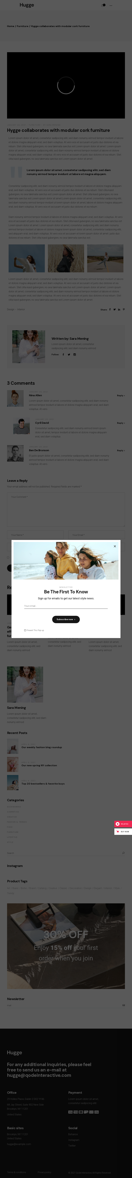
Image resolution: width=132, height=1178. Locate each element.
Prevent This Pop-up (35, 630)
